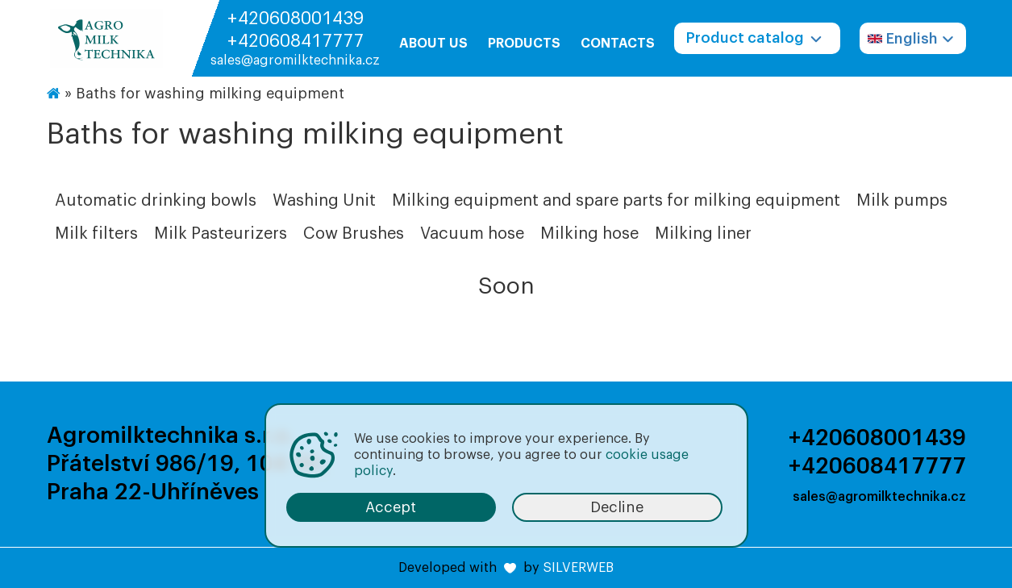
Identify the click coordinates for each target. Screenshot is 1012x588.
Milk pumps (901, 201)
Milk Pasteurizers (220, 234)
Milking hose (589, 234)
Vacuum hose (472, 234)
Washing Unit (324, 201)
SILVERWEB (578, 567)
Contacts (618, 43)
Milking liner (703, 234)
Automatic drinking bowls (155, 201)
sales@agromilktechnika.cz (295, 60)
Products (524, 43)
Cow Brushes (353, 234)
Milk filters (96, 234)
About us (433, 43)
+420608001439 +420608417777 (295, 30)
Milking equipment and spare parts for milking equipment (616, 201)
